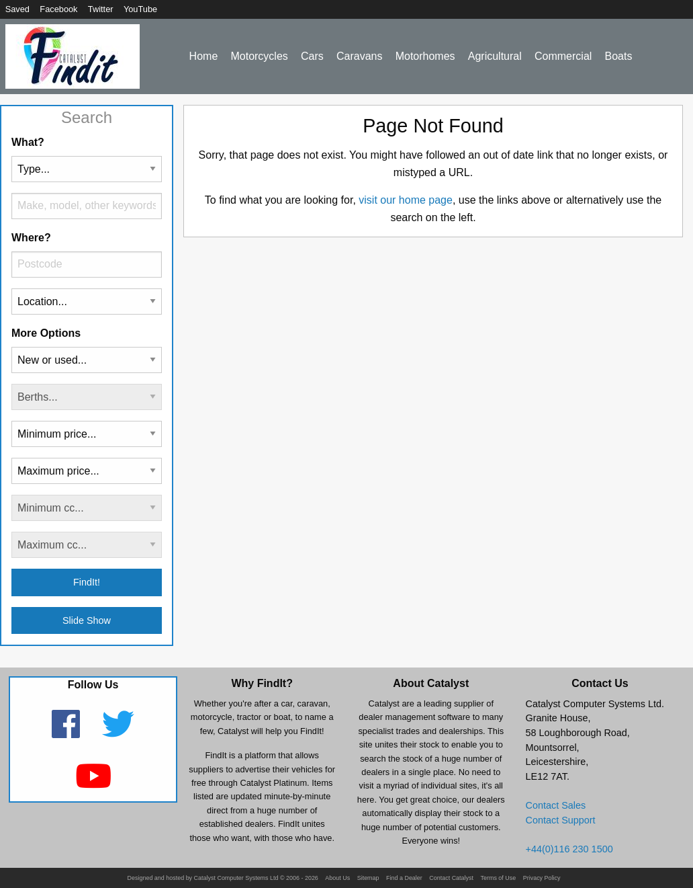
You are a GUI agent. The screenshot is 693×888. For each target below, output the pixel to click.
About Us (337, 878)
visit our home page (406, 200)
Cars (312, 56)
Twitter (100, 9)
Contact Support (561, 820)
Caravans (359, 56)
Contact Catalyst (451, 878)
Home (203, 56)
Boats (619, 56)
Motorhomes (425, 56)
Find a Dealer (404, 878)
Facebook (58, 9)
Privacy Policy (542, 878)
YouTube (140, 9)
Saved (17, 9)
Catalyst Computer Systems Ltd (236, 878)
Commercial (563, 56)
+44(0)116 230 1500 (569, 849)
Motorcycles (258, 56)
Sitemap (368, 878)
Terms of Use (498, 878)
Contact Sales (556, 805)
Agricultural (495, 56)
